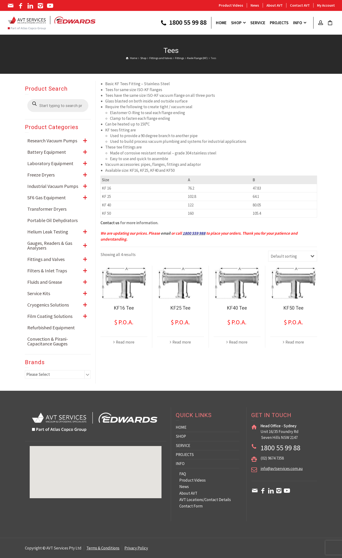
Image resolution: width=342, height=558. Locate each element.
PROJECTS (185, 454)
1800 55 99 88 (183, 23)
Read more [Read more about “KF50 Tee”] (294, 342)
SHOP (181, 436)
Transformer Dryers (46, 209)
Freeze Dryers (59, 175)
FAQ (182, 473)
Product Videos (231, 5)
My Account (326, 5)
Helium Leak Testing (59, 231)
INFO (180, 463)
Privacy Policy (136, 548)
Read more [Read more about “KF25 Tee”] (181, 342)
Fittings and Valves (59, 259)
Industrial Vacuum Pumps (59, 186)
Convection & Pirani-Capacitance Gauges (47, 341)
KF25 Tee (180, 308)
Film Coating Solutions (59, 316)
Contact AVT (300, 5)
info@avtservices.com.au (282, 468)
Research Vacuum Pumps (59, 140)
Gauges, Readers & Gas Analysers (59, 245)
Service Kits (59, 293)
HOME (181, 427)
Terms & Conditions (102, 548)
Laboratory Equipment (59, 163)
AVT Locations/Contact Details (205, 499)
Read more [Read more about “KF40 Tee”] (238, 342)
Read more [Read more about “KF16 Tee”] (125, 342)
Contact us (109, 222)
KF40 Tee (237, 308)
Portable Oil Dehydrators (52, 220)
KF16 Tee (124, 308)
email (166, 233)
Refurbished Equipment (51, 327)
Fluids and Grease (59, 282)
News (255, 5)
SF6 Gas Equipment (59, 197)
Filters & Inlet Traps (59, 270)
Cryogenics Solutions (59, 305)
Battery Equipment (59, 152)
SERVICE (183, 445)
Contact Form (191, 506)
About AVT (274, 5)
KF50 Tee (293, 308)
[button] (140, 470)
